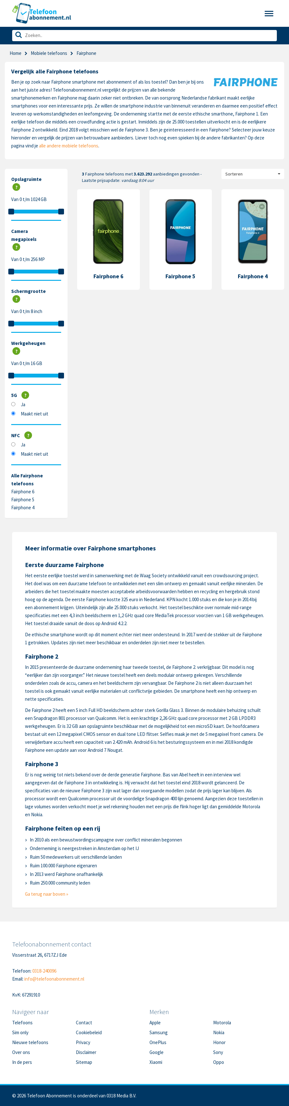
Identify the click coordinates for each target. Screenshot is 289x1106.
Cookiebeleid (89, 1032)
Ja (23, 404)
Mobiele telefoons (49, 53)
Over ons (21, 1052)
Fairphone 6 (22, 492)
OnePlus (157, 1042)
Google (156, 1052)
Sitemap (84, 1062)
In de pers (22, 1062)
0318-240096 (44, 971)
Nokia (218, 1032)
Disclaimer (86, 1052)
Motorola (222, 1023)
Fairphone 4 (22, 507)
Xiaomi (155, 1062)
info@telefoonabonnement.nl (54, 979)
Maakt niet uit (34, 414)
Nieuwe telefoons (30, 1042)
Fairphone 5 (22, 500)
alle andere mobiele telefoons (68, 146)
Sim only (20, 1032)
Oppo (218, 1062)
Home (15, 53)
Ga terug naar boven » (46, 894)
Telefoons (22, 1023)
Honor (219, 1042)
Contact (84, 1023)
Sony (218, 1052)
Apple (155, 1023)
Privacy (83, 1042)
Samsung (158, 1032)
